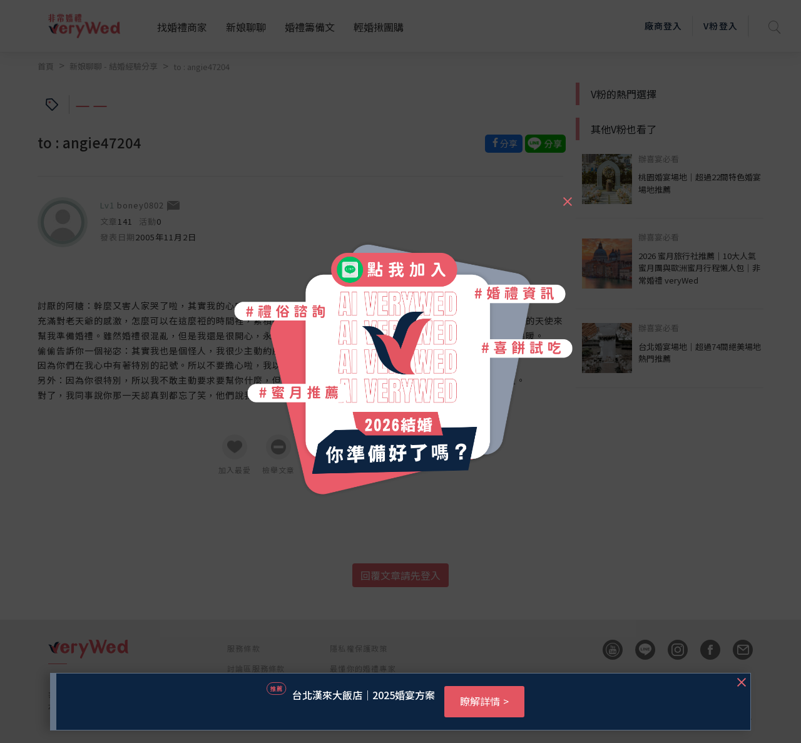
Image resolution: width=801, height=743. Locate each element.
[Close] (567, 196)
